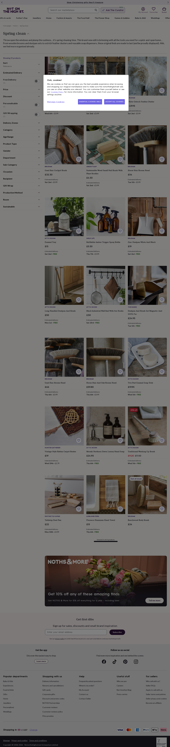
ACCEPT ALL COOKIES (114, 102)
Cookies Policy (57, 92)
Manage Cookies (56, 102)
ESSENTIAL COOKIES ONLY (90, 102)
